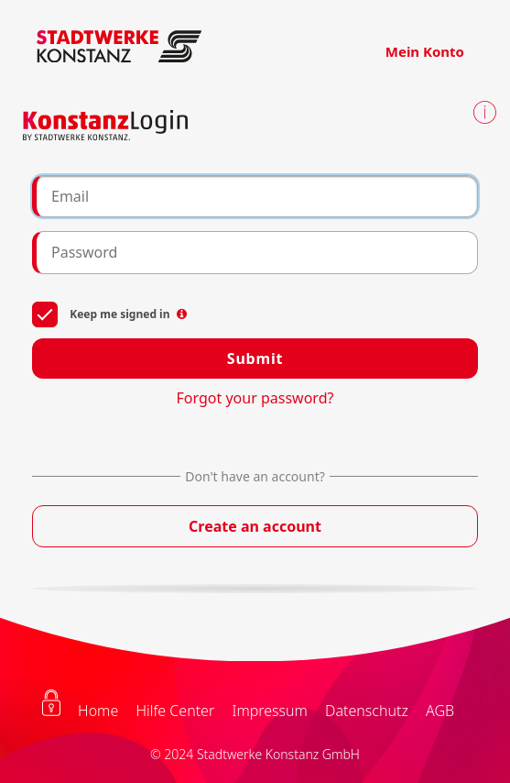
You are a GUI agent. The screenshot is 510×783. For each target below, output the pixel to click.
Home (98, 710)
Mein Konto (424, 51)
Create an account (255, 526)
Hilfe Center (175, 710)
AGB (440, 710)
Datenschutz (366, 710)
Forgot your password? (255, 398)
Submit (255, 358)
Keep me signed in (109, 313)
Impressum (269, 710)
